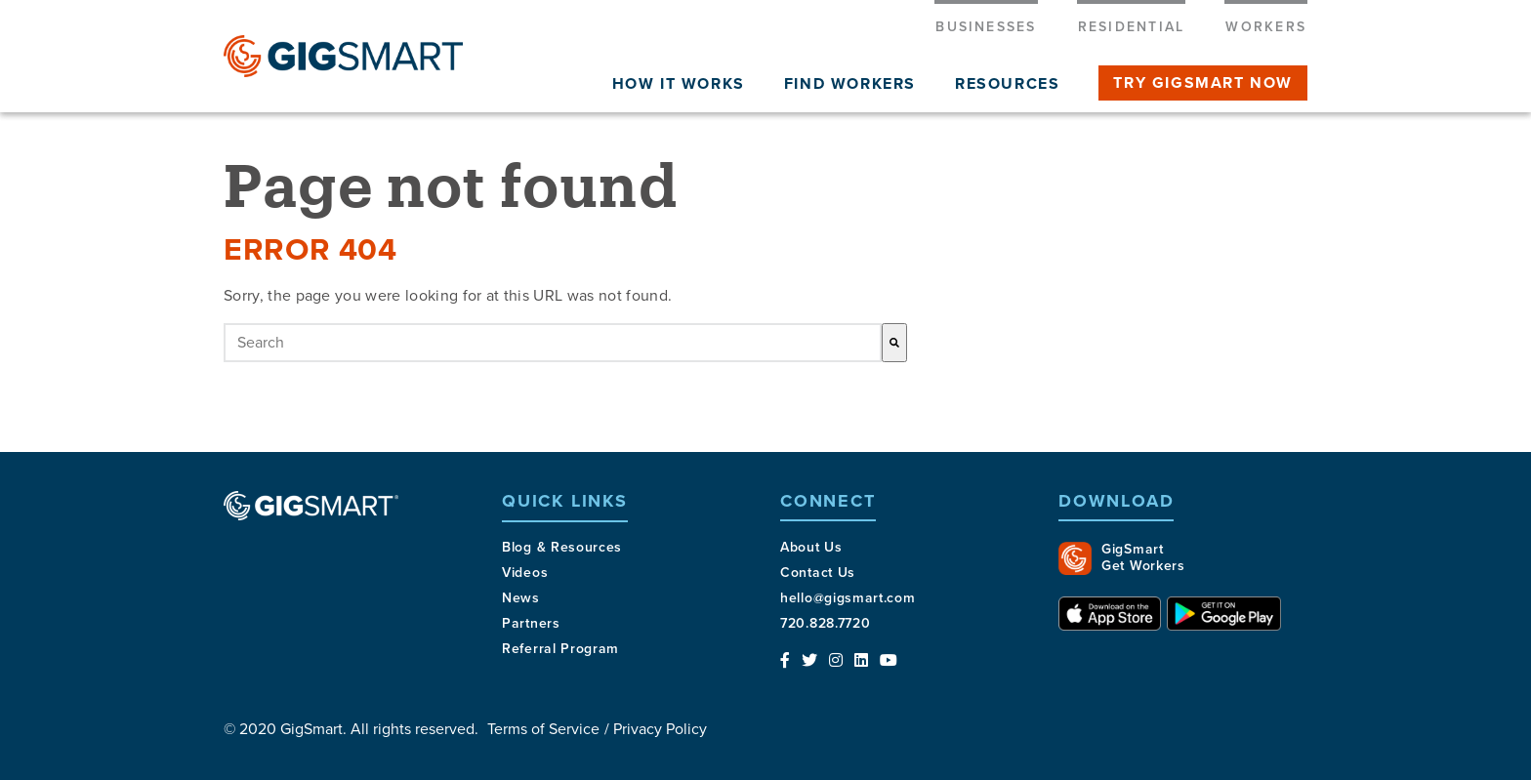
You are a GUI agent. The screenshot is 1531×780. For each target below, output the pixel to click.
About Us (811, 547)
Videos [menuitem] (525, 572)
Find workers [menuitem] (850, 84)
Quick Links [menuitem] (565, 501)
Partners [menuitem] (531, 623)
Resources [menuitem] (1007, 84)
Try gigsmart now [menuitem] (1203, 83)
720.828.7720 (825, 623)
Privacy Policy (660, 729)
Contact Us (817, 572)
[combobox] (553, 342)
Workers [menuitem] (1265, 27)
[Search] (894, 342)
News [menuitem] (521, 598)
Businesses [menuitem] (985, 27)
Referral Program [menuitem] (560, 648)
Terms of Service (543, 729)
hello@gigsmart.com (848, 598)
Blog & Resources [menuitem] (562, 547)
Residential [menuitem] (1131, 27)
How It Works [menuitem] (678, 84)
